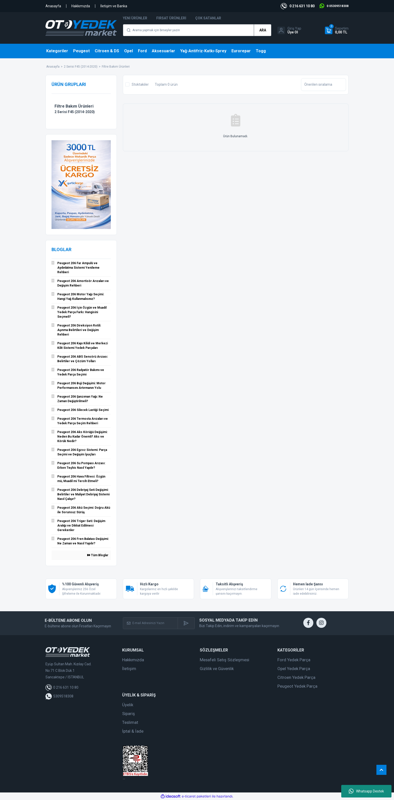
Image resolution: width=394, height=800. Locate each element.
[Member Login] (289, 30)
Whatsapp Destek (366, 791)
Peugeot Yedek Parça (297, 686)
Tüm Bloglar (97, 555)
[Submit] (186, 623)
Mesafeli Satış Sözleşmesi (224, 659)
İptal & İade (132, 731)
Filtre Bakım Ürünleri (116, 66)
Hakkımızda (80, 6)
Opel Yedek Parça (293, 668)
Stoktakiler (140, 84)
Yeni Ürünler (135, 18)
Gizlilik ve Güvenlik (217, 668)
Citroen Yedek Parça (296, 677)
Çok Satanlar (208, 18)
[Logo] (81, 28)
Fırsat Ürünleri (171, 18)
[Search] (197, 30)
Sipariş (128, 713)
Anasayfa (53, 6)
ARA (262, 30)
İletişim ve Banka (113, 6)
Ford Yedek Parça (293, 659)
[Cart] (337, 30)
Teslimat (130, 722)
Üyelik (127, 704)
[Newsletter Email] (150, 623)
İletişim (129, 668)
